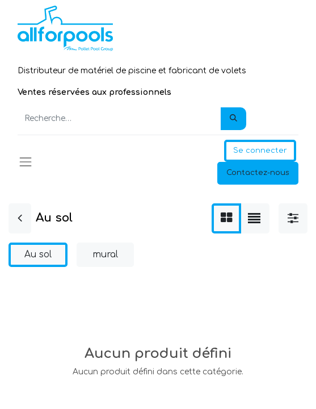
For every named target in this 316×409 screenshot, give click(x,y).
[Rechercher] (233, 118)
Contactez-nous (257, 173)
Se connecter (260, 151)
